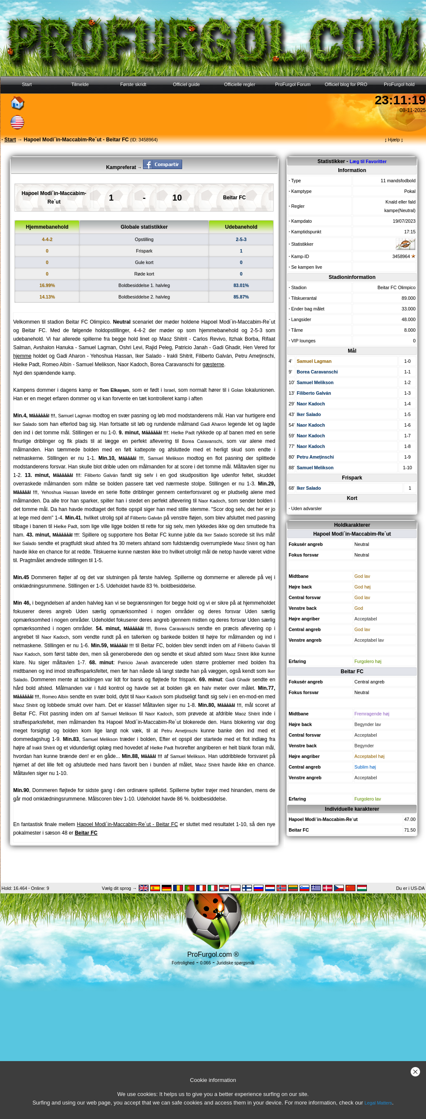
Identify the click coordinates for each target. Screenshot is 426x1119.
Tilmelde (80, 84)
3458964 (401, 256)
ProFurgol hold (399, 84)
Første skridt (133, 84)
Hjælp (394, 139)
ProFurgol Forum (292, 84)
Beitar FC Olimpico (396, 287)
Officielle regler (239, 84)
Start (26, 84)
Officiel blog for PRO (346, 84)
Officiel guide (186, 84)
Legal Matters (378, 1102)
